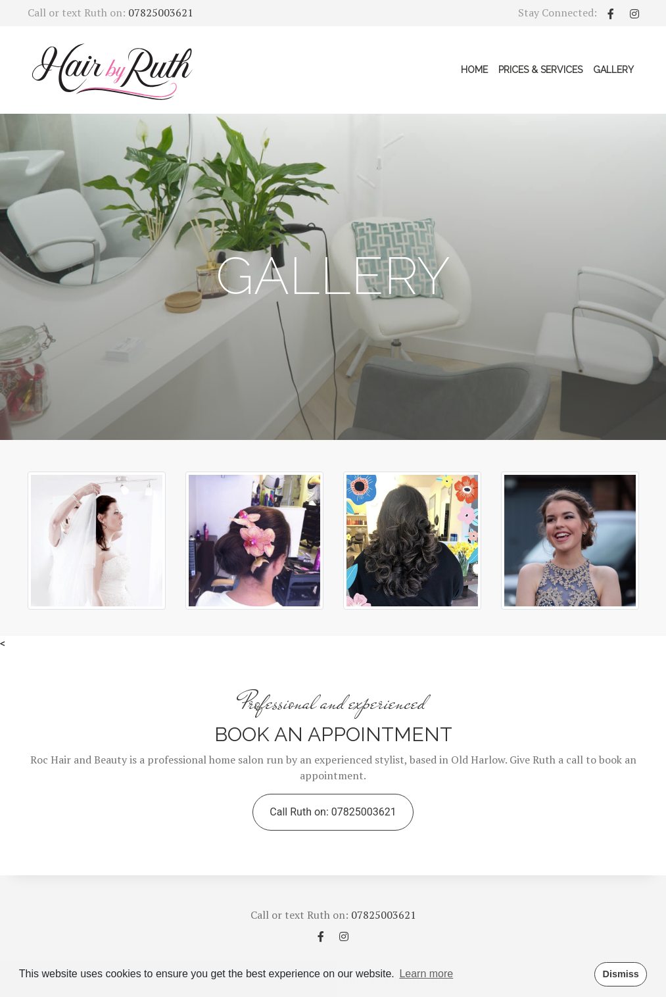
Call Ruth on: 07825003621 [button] (333, 812)
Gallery (616, 68)
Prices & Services (540, 69)
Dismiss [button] (620, 974)
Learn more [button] (426, 973)
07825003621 (160, 12)
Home (474, 69)
